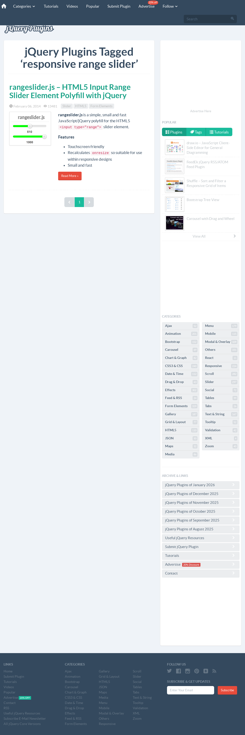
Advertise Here (200, 111)
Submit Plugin (118, 6)
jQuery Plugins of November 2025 (200, 502)
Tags (196, 132)
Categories (24, 6)
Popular (92, 6)
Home (8, 671)
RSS (6, 708)
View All (215, 236)
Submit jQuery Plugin (200, 546)
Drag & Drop (181, 382)
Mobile (221, 334)
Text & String (221, 414)
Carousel (181, 350)
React (221, 358)
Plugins (174, 132)
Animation (181, 334)
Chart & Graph (181, 358)
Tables (221, 398)
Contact (200, 573)
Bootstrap (181, 342)
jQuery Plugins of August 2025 (200, 529)
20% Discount (191, 564)
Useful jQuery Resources (200, 538)
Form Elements (101, 106)
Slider (66, 106)
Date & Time (181, 374)
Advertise (148, 4)
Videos (72, 6)
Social (221, 390)
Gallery (181, 414)
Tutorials (51, 6)
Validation (221, 430)
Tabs (221, 406)
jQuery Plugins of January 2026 (200, 485)
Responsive (221, 366)
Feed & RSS (181, 398)
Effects (181, 390)
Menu (221, 326)
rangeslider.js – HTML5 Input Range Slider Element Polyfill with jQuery (70, 91)
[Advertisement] (201, 75)
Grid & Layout (181, 422)
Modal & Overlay (221, 342)
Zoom (221, 446)
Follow (170, 6)
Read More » (69, 176)
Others (221, 350)
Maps (181, 446)
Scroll (221, 374)
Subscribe (227, 690)
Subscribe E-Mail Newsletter (25, 718)
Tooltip (221, 422)
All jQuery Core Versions (22, 724)
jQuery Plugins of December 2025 (200, 493)
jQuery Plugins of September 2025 (200, 520)
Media (181, 454)
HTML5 (80, 106)
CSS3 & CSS (181, 366)
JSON (181, 438)
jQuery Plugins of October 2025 (200, 511)
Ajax (181, 326)
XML (221, 438)
